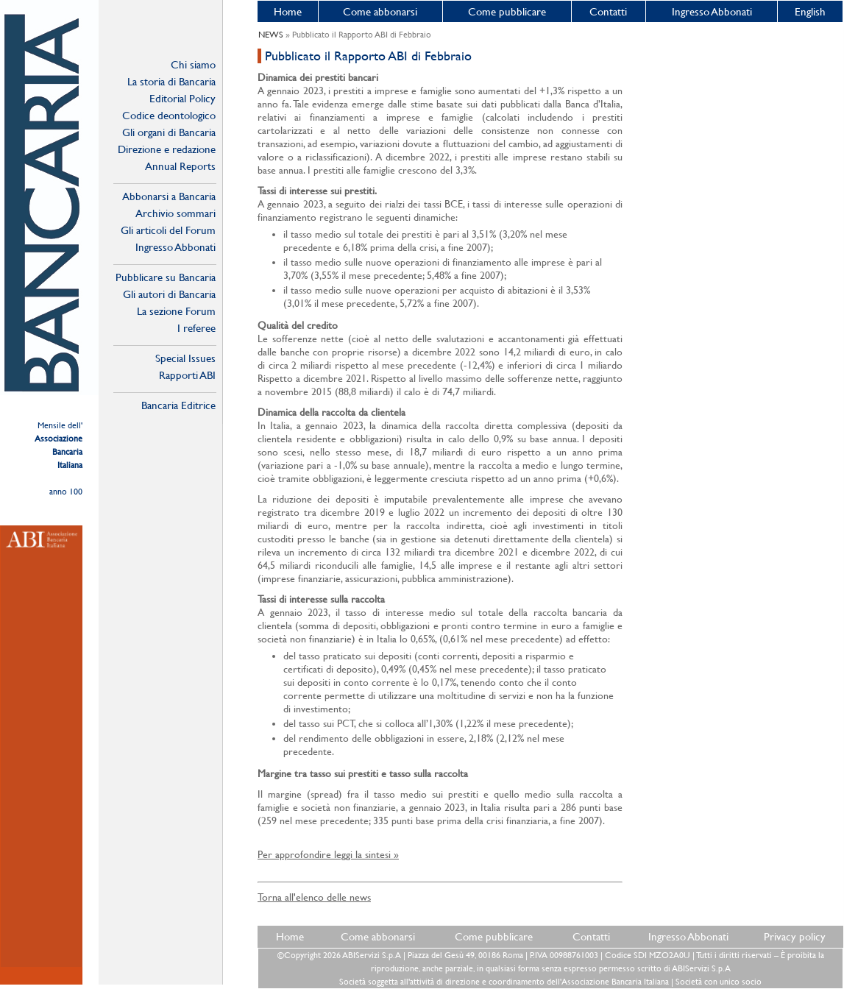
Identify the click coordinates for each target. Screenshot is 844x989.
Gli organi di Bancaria (169, 132)
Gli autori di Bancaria (169, 294)
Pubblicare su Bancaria (166, 277)
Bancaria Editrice (178, 405)
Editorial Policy (182, 98)
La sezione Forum (176, 311)
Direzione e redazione (167, 149)
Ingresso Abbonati (712, 11)
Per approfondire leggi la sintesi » (328, 854)
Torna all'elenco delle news (314, 897)
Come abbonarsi (380, 11)
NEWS (270, 34)
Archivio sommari (175, 213)
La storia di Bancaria (171, 81)
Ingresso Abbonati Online (175, 247)
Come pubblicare (507, 11)
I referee (196, 328)
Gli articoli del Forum (168, 230)
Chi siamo (193, 64)
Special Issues (185, 358)
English (810, 11)
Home (288, 11)
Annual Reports (180, 166)
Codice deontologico (169, 115)
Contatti (608, 11)
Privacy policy (795, 936)
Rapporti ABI (187, 375)
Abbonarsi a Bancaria (169, 196)
